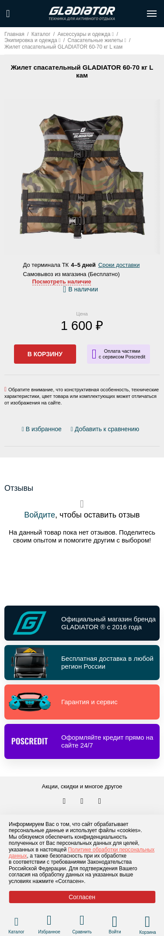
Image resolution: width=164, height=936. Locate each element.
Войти (115, 931)
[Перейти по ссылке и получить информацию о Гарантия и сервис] (82, 702)
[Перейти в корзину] (147, 921)
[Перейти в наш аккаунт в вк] (65, 801)
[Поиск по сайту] (8, 14)
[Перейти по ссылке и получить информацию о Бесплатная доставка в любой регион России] (82, 662)
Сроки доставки (119, 265)
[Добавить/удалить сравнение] (105, 429)
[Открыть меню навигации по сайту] (152, 13)
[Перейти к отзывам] (143, 431)
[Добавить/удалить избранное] (43, 429)
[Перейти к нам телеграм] (82, 801)
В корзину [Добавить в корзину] (45, 354)
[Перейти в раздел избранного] (49, 921)
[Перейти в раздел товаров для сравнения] (82, 921)
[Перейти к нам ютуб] (99, 801)
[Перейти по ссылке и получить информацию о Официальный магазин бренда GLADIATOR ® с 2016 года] (82, 623)
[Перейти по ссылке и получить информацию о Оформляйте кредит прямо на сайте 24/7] (82, 741)
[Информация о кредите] (118, 354)
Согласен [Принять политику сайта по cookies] (82, 897)
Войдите (39, 515)
